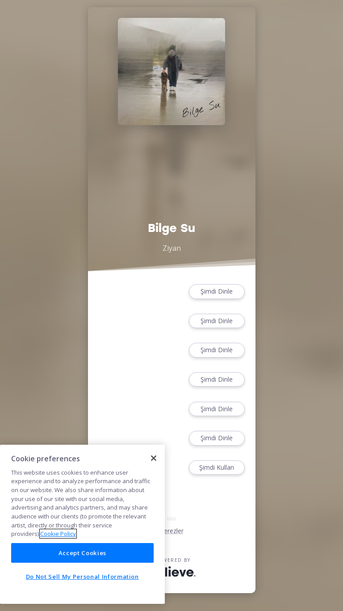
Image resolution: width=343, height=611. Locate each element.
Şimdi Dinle (216, 292)
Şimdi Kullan (216, 468)
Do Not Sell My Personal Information (82, 577)
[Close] (153, 458)
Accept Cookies (82, 553)
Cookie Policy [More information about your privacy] (58, 534)
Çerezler (172, 531)
